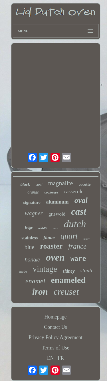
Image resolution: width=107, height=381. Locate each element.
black (25, 184)
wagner (34, 213)
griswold (57, 214)
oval (81, 200)
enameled (68, 280)
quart (69, 235)
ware (78, 259)
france (77, 246)
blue (29, 247)
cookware (51, 192)
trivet (87, 239)
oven (55, 257)
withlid (42, 228)
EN (50, 358)
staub (86, 270)
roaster (51, 246)
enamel (35, 281)
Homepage (56, 317)
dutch (75, 224)
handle (32, 260)
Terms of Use (55, 348)
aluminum (57, 202)
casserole (74, 191)
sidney (69, 271)
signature (32, 202)
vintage (45, 268)
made (23, 271)
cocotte (84, 184)
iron (40, 291)
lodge (29, 228)
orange (33, 192)
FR (61, 358)
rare (55, 228)
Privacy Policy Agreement (55, 337)
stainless (29, 237)
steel (39, 184)
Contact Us (55, 327)
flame (49, 237)
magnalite (60, 183)
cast (78, 211)
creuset (66, 292)
